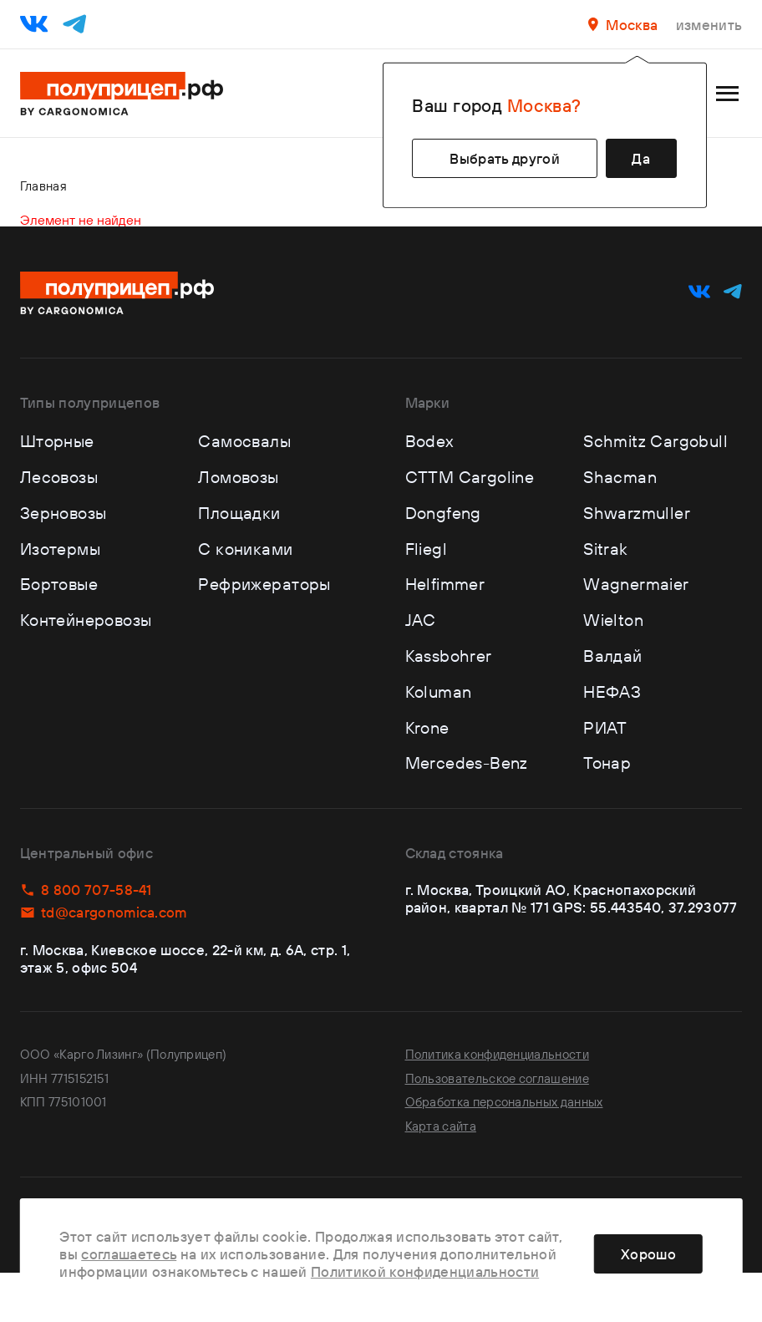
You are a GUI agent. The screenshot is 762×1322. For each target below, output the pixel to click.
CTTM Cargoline (470, 476)
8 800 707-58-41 (86, 889)
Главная (43, 186)
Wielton (613, 619)
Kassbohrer (448, 655)
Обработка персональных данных (504, 1102)
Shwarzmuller (636, 512)
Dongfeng (443, 512)
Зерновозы (63, 512)
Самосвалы (244, 440)
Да (641, 158)
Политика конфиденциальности (497, 1054)
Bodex (430, 440)
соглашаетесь (128, 1254)
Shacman (620, 476)
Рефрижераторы (264, 583)
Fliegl (426, 548)
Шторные (57, 440)
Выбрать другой (505, 158)
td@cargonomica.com (103, 912)
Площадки (239, 512)
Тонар (607, 762)
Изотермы (60, 548)
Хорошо (648, 1254)
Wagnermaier (635, 583)
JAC (420, 619)
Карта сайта (440, 1126)
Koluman (438, 691)
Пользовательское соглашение (497, 1078)
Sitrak (605, 548)
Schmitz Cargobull (655, 440)
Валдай (612, 655)
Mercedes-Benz (466, 762)
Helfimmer (445, 583)
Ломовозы (238, 476)
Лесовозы (59, 476)
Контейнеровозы (86, 619)
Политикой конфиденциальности (425, 1271)
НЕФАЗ (612, 691)
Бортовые (59, 583)
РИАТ (605, 727)
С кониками (245, 548)
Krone (427, 727)
